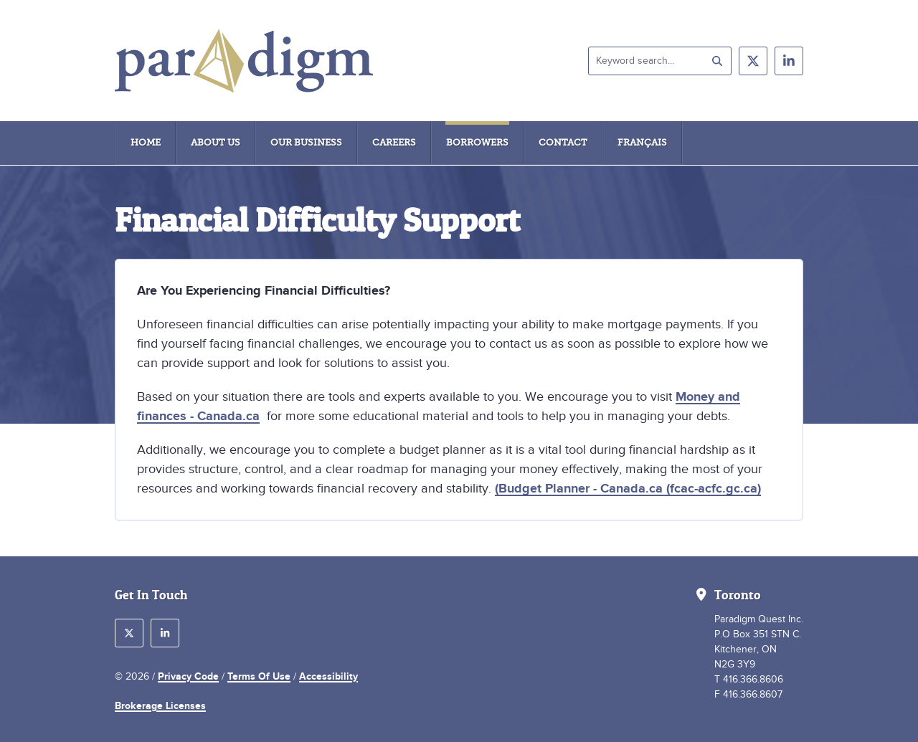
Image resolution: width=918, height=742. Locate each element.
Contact (563, 142)
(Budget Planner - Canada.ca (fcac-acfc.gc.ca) (628, 488)
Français (642, 142)
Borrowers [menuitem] (477, 142)
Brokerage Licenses (160, 705)
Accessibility (328, 676)
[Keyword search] (660, 61)
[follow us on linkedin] (789, 61)
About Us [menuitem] (215, 142)
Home (146, 142)
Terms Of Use (258, 676)
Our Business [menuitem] (306, 142)
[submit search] (717, 61)
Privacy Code (188, 676)
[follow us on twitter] (753, 61)
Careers (394, 142)
